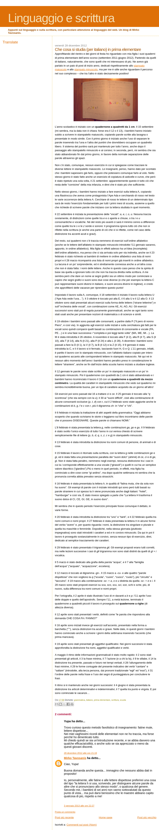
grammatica (79, 700)
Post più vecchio (146, 817)
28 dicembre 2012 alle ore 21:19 (80, 753)
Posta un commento (65, 812)
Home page (105, 817)
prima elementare (102, 700)
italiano (89, 700)
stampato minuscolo (86, 69)
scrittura (115, 700)
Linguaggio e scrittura (61, 18)
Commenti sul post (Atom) (82, 824)
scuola (123, 700)
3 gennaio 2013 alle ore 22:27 (79, 805)
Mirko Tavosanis (75, 758)
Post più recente (64, 817)
